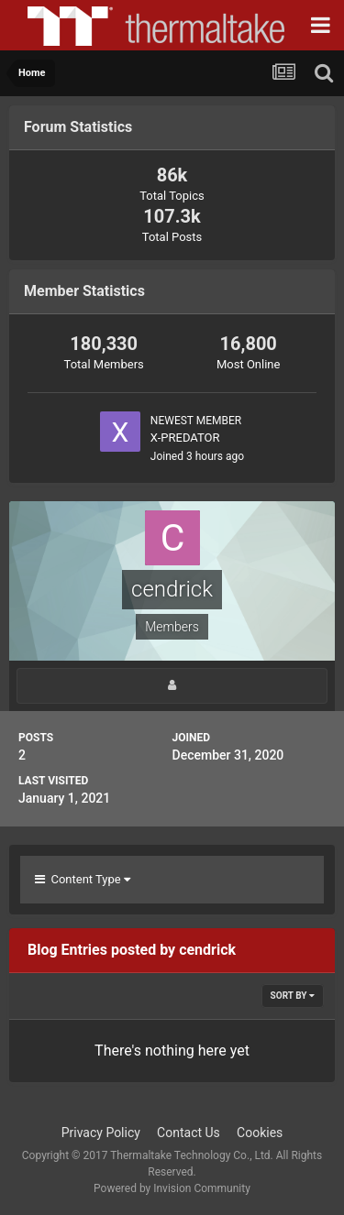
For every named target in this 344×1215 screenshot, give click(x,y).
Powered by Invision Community (172, 1188)
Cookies (260, 1132)
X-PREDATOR (185, 437)
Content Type (82, 879)
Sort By (293, 996)
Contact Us (188, 1132)
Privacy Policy (100, 1132)
